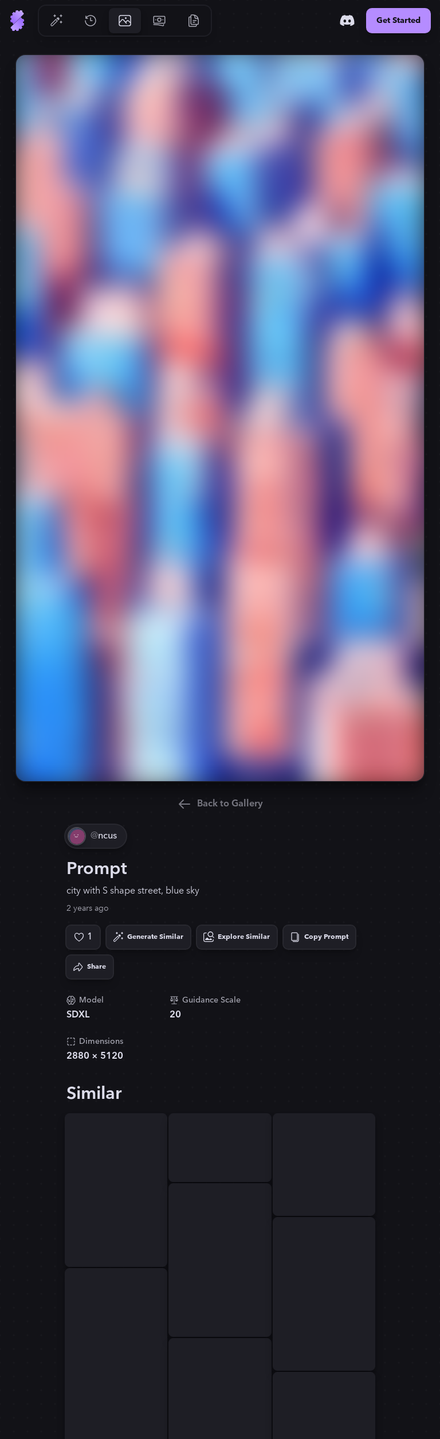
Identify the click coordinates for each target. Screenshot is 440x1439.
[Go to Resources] (193, 21)
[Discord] (347, 20)
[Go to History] (90, 21)
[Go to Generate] (56, 21)
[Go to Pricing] (159, 21)
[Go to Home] (17, 20)
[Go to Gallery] (125, 21)
